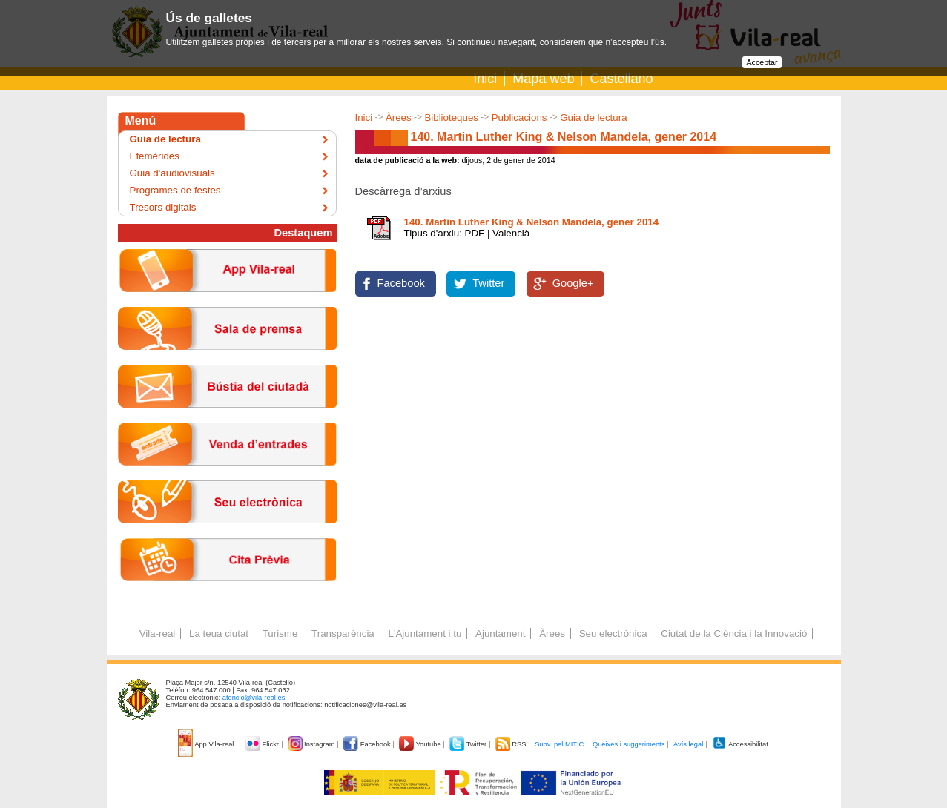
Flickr (262, 744)
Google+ (573, 283)
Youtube (421, 744)
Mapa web (543, 78)
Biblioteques (451, 117)
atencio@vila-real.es (254, 697)
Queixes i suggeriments (628, 744)
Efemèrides (154, 156)
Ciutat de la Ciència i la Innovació (734, 633)
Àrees (399, 117)
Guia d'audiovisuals (172, 173)
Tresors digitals (163, 207)
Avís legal (688, 744)
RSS (511, 744)
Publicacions (519, 117)
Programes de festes (175, 190)
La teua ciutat (218, 633)
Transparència (342, 633)
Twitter (488, 283)
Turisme (280, 633)
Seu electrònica (613, 633)
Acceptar (761, 62)
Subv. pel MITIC (559, 744)
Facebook (401, 283)
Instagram (312, 744)
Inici (485, 78)
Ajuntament (500, 633)
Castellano (621, 78)
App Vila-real (207, 744)
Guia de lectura (593, 117)
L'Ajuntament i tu (424, 633)
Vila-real (157, 633)
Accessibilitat (740, 744)
